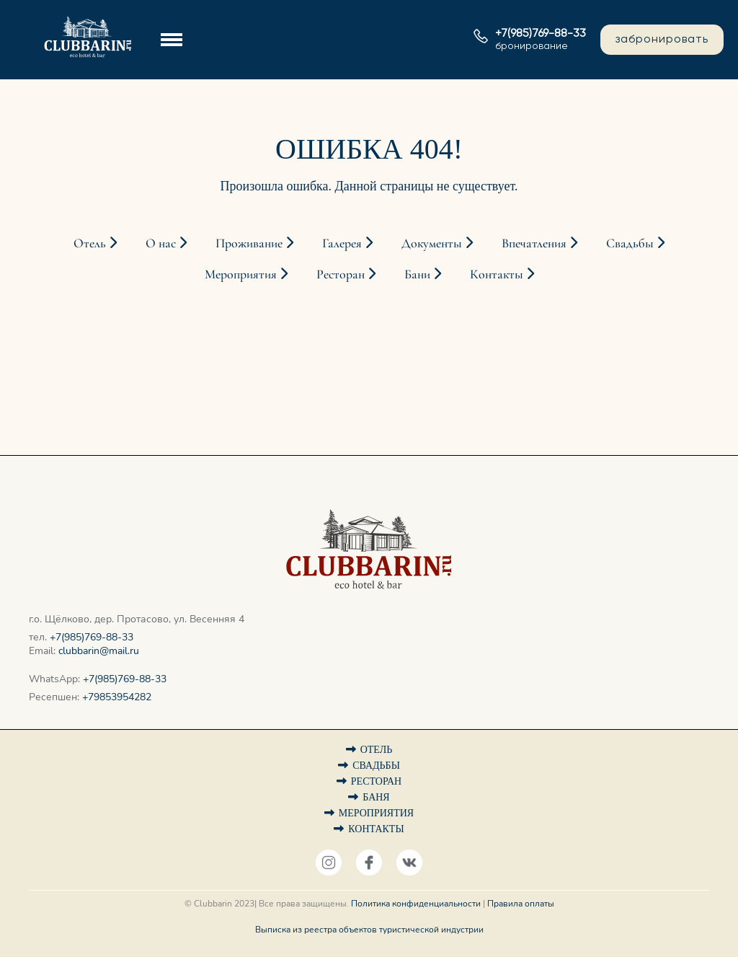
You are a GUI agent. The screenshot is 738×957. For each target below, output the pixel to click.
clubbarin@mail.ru (98, 651)
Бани (422, 274)
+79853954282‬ (116, 697)
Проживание (254, 243)
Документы (437, 243)
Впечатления (539, 243)
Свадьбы (635, 243)
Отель (95, 243)
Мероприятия (246, 274)
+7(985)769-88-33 (91, 637)
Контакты (502, 274)
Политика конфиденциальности (416, 903)
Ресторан (345, 274)
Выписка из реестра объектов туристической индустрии (369, 929)
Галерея (347, 243)
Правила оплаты (520, 903)
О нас (166, 243)
